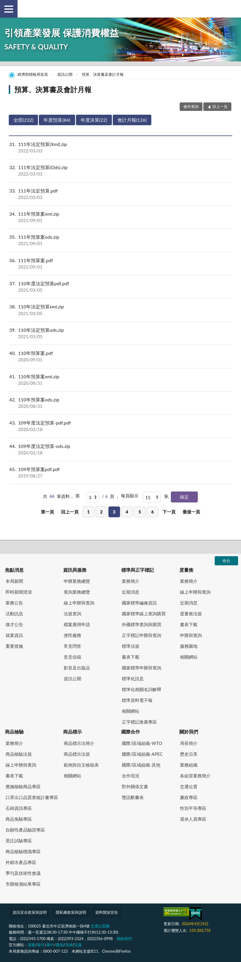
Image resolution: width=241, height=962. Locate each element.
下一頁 (169, 511)
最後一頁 (191, 511)
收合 (226, 560)
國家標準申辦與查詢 (141, 667)
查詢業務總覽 (77, 592)
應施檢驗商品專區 (23, 786)
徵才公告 (14, 624)
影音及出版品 (77, 667)
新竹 (41, 944)
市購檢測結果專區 (23, 884)
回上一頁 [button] (220, 106)
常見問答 (72, 646)
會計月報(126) (132, 120)
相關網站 (130, 711)
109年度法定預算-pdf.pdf (120, 426)
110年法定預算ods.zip (120, 333)
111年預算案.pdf (120, 263)
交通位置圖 (100, 926)
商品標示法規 (77, 754)
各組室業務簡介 (195, 775)
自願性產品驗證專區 (25, 829)
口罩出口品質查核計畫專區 (32, 797)
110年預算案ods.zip (120, 403)
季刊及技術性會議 (23, 873)
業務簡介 (130, 581)
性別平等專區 (193, 808)
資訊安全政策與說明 (30, 912)
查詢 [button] (232, 9)
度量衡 (186, 570)
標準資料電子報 (137, 700)
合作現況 (130, 775)
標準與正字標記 (137, 570)
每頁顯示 (129, 495)
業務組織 (188, 764)
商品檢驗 (14, 731)
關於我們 (188, 731)
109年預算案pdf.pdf (120, 472)
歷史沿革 (188, 754)
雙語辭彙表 (133, 797)
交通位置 (188, 786)
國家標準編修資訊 (139, 602)
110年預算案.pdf (120, 356)
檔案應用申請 (77, 624)
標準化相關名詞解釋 (141, 689)
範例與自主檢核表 (81, 764)
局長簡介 (188, 743)
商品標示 (72, 731)
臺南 (59, 944)
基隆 (31, 944)
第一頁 (47, 511)
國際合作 (130, 731)
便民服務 (72, 635)
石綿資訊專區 (19, 808)
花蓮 (78, 944)
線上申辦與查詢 (79, 602)
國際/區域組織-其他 (141, 764)
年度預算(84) (57, 120)
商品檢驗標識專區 (23, 851)
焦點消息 (14, 570)
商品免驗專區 (19, 819)
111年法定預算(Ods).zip (120, 170)
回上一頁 (70, 511)
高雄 (69, 944)
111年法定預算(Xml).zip (120, 147)
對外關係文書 (135, 786)
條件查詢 (191, 106)
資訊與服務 (74, 570)
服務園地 (188, 646)
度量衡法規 (191, 613)
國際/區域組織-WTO (142, 743)
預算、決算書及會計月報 (103, 74)
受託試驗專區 (19, 840)
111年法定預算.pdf (120, 194)
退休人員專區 (193, 819)
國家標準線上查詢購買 (144, 613)
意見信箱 (72, 656)
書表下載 (130, 656)
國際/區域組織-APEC (142, 754)
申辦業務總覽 (77, 581)
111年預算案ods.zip (120, 240)
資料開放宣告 (106, 912)
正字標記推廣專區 (139, 721)
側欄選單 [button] (8, 9)
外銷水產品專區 (21, 862)
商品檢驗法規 (19, 754)
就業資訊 (14, 635)
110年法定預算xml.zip (120, 310)
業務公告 (14, 602)
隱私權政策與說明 (71, 912)
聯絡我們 (124, 938)
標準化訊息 (133, 678)
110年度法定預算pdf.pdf (120, 286)
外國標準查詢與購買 (141, 624)
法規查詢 (72, 613)
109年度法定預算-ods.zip (120, 449)
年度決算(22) (94, 120)
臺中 (50, 944)
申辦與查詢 (191, 635)
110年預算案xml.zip (120, 379)
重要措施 (14, 646)
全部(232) (23, 120)
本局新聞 (14, 581)
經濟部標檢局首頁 (33, 74)
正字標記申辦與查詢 (141, 635)
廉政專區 (188, 797)
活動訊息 (14, 613)
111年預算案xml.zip (120, 217)
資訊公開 (64, 74)
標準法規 (130, 646)
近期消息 (130, 592)
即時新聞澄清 (19, 592)
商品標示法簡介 (79, 743)
